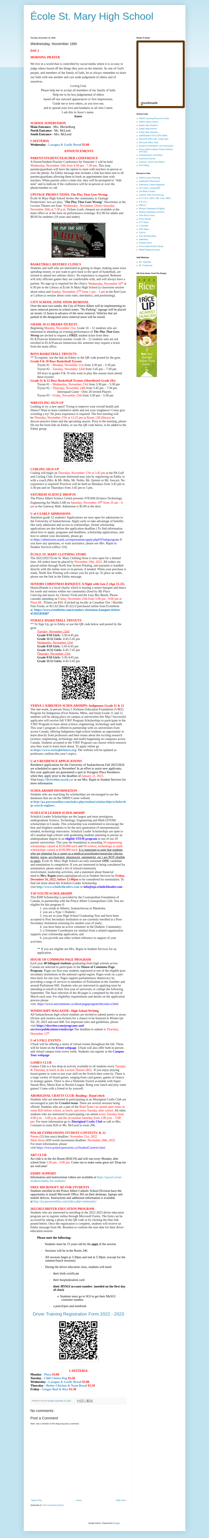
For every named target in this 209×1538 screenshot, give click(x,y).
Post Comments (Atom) (53, 1505)
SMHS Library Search (149, 122)
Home (79, 1500)
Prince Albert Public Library (151, 246)
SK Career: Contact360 (149, 188)
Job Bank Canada (147, 191)
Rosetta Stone (145, 243)
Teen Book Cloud (146, 215)
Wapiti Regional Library (149, 250)
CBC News (144, 229)
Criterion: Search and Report (152, 162)
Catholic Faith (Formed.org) (151, 195)
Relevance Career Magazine (152, 185)
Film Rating (144, 165)
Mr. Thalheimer (146, 265)
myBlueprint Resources (149, 181)
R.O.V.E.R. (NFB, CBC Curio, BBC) (155, 198)
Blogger (116, 1523)
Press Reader (145, 219)
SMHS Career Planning (149, 178)
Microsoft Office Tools (148, 142)
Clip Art (142, 232)
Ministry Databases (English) (152, 208)
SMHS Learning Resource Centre (154, 118)
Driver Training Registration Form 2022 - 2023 (78, 1314)
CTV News (144, 222)
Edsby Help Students (148, 125)
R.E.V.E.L (143, 202)
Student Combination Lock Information (156, 146)
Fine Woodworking (147, 236)
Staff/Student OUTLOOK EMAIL (153, 135)
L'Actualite (143, 226)
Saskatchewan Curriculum (151, 155)
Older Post (121, 1500)
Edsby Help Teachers (148, 132)
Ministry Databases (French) (152, 212)
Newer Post (36, 1500)
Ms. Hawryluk (145, 262)
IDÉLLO (142, 205)
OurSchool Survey (147, 158)
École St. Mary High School (91, 16)
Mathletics (143, 239)
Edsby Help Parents (148, 129)
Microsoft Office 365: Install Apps (154, 139)
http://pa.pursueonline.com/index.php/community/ (65, 1201)
